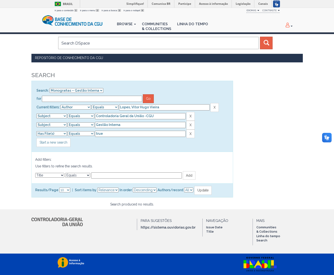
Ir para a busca (112, 10)
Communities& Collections (156, 26)
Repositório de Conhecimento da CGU (69, 58)
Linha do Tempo (192, 24)
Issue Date (214, 227)
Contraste (271, 10)
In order (126, 190)
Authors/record (170, 190)
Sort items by (85, 190)
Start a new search (53, 142)
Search (261, 240)
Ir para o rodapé (134, 10)
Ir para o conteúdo (66, 10)
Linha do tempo (268, 236)
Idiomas (252, 10)
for (38, 98)
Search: (42, 90)
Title (210, 231)
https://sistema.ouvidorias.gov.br (168, 227)
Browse (126, 24)
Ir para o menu (90, 10)
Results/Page (46, 190)
